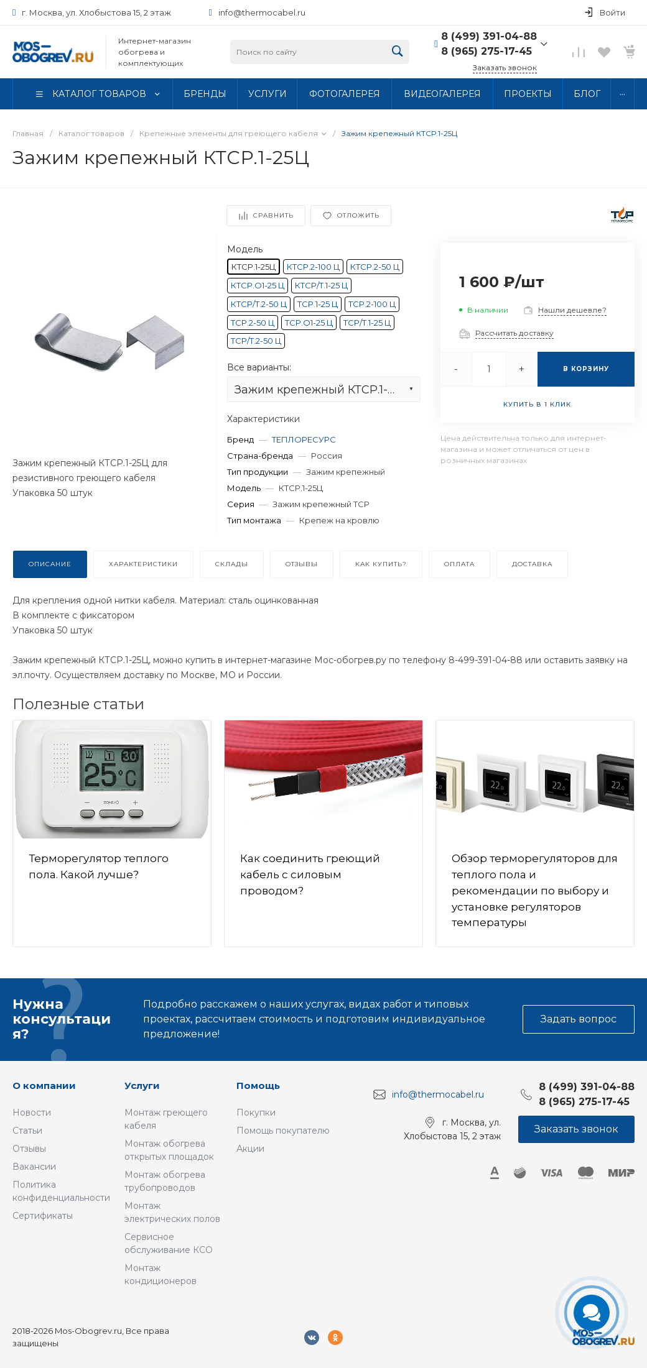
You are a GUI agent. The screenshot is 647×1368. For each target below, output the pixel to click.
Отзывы (29, 1148)
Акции (250, 1148)
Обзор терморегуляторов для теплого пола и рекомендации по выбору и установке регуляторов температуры (535, 890)
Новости (31, 1112)
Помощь (258, 1085)
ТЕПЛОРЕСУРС (304, 439)
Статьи (27, 1130)
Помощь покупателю (283, 1130)
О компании (44, 1085)
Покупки (256, 1112)
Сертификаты (42, 1215)
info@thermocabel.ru (261, 12)
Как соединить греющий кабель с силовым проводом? (310, 874)
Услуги (142, 1085)
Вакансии (34, 1166)
